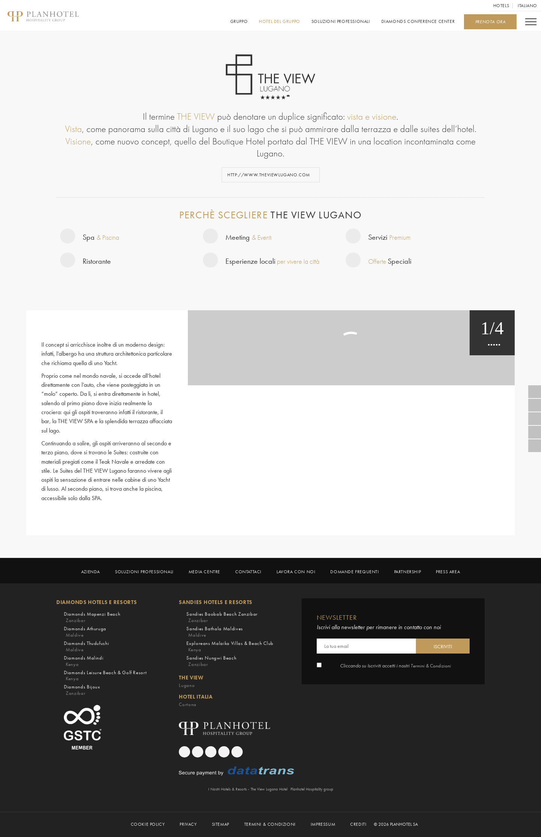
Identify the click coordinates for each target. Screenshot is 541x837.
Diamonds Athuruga (85, 632)
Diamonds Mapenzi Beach (92, 617)
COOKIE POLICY (148, 825)
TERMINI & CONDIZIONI (270, 825)
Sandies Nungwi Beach (211, 661)
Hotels (501, 6)
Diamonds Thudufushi (86, 646)
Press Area (448, 572)
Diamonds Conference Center (418, 21)
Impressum (323, 825)
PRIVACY (188, 825)
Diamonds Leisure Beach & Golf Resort (105, 675)
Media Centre (204, 572)
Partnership (407, 572)
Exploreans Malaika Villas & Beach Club (230, 646)
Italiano (527, 6)
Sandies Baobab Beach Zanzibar (222, 617)
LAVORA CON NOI (296, 572)
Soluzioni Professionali (340, 21)
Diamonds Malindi (83, 661)
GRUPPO (239, 21)
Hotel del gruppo (279, 21)
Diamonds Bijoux (82, 690)
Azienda (90, 572)
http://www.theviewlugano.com (269, 175)
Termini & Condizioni (431, 666)
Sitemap (220, 825)
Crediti (358, 825)
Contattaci (248, 572)
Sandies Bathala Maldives (214, 632)
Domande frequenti (354, 572)
